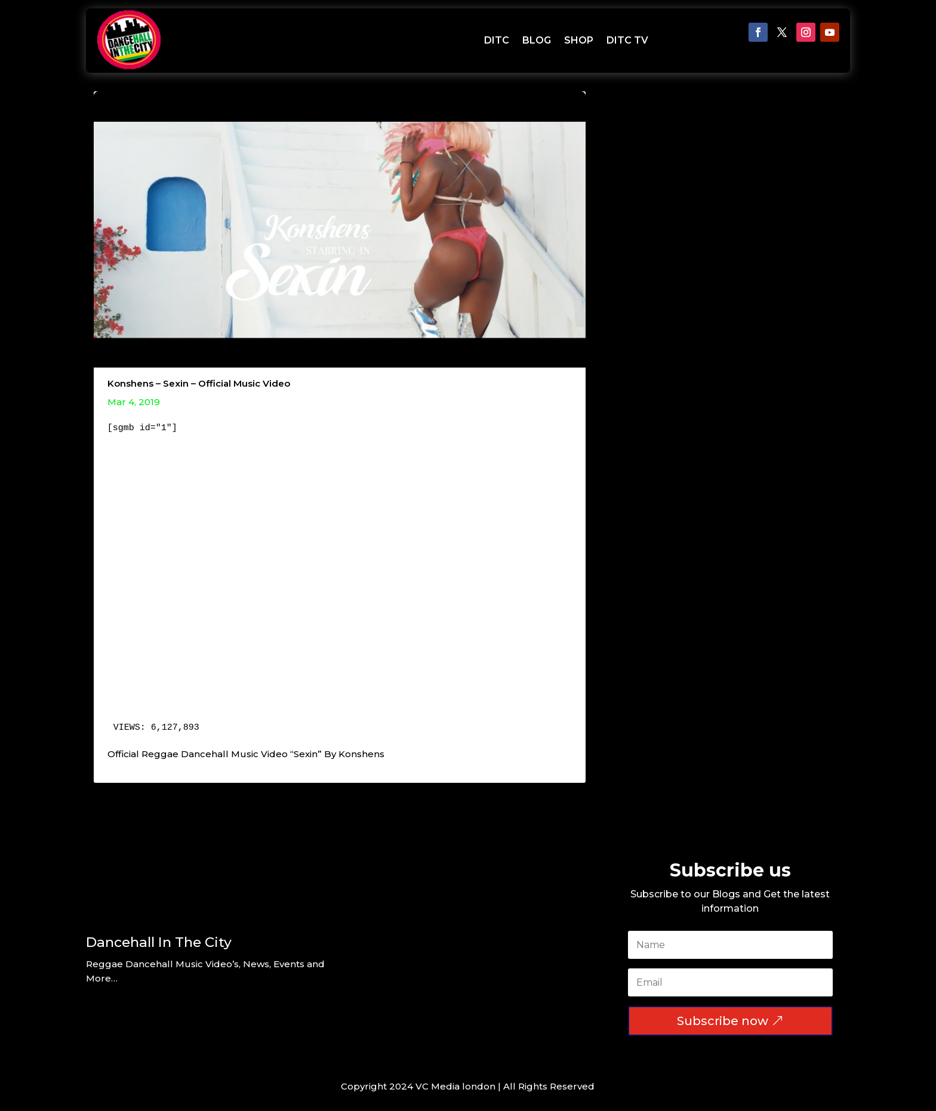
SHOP (578, 40)
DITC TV (627, 40)
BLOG (536, 40)
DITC (496, 40)
